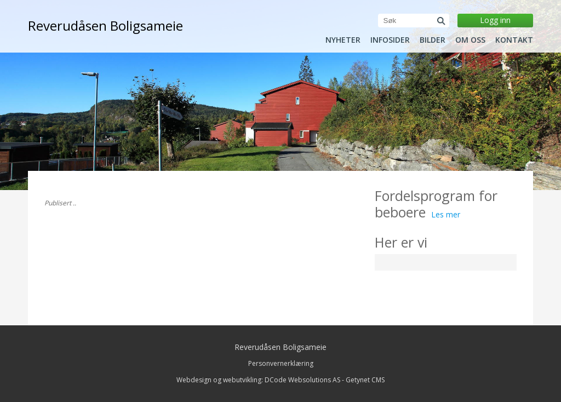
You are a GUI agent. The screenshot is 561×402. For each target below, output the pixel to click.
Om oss (470, 40)
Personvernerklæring (280, 363)
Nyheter (342, 40)
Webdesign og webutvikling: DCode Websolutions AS (258, 379)
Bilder (432, 40)
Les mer (445, 214)
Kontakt (514, 40)
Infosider (390, 40)
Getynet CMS (365, 379)
